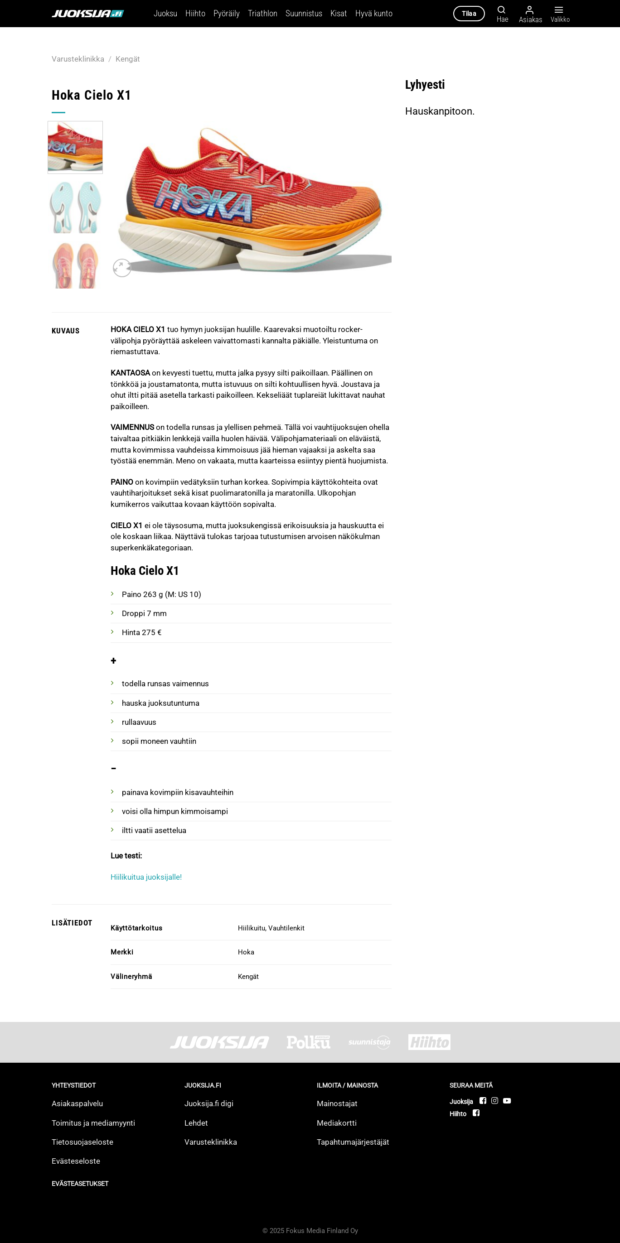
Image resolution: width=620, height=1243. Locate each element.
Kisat (338, 14)
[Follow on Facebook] (483, 1100)
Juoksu (165, 14)
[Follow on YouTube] (507, 1100)
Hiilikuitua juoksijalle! (146, 877)
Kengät (128, 58)
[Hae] (500, 13)
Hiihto (195, 14)
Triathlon (262, 14)
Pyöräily (226, 14)
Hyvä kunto (373, 14)
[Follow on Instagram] (495, 1100)
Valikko (558, 14)
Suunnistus (304, 14)
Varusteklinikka (78, 58)
